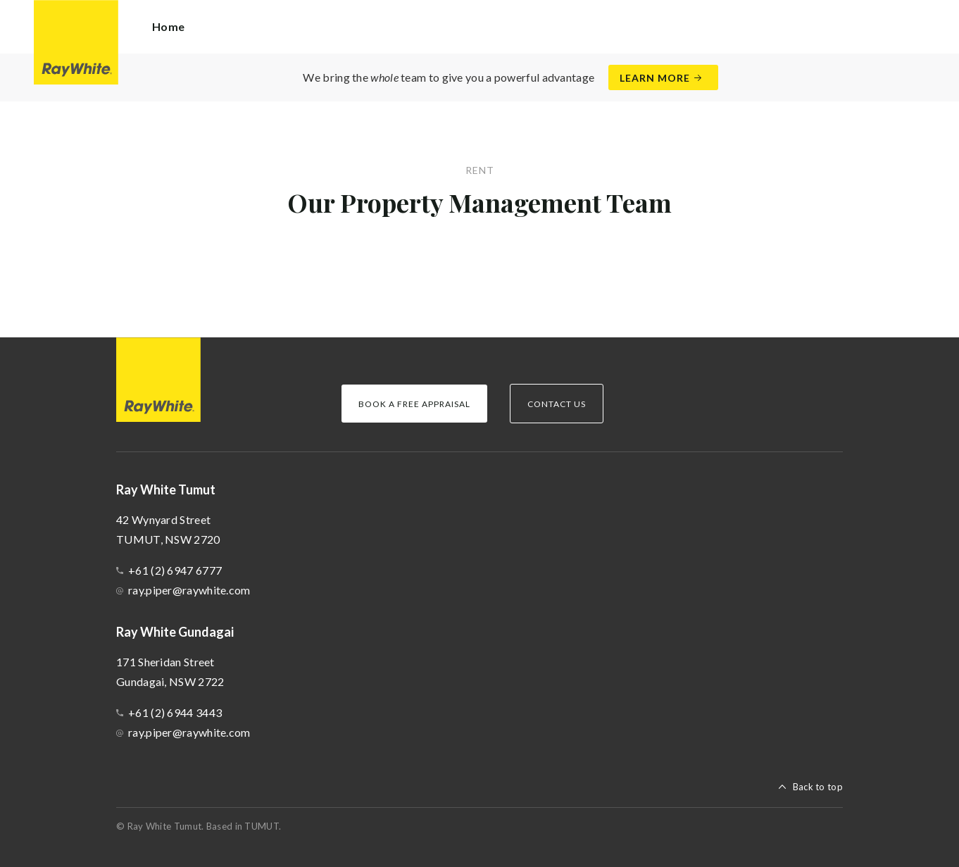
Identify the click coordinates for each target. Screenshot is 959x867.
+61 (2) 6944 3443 (175, 712)
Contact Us (556, 404)
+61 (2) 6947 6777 (175, 570)
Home (168, 26)
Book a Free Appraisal (414, 404)
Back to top (818, 786)
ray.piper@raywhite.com (189, 590)
